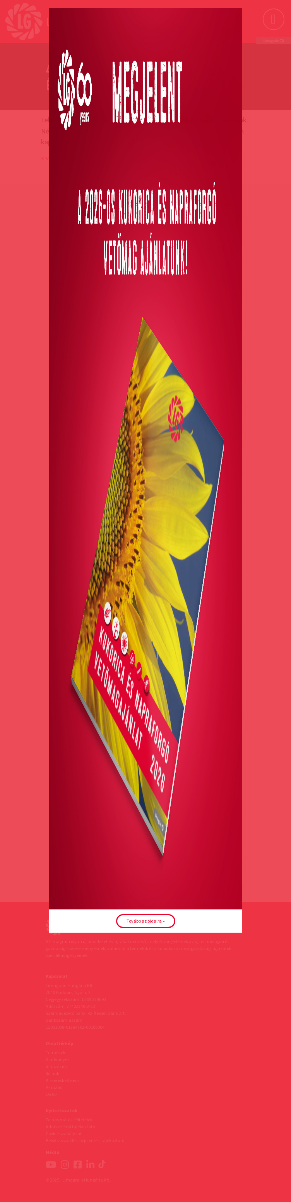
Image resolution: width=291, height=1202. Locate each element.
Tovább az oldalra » (146, 921)
